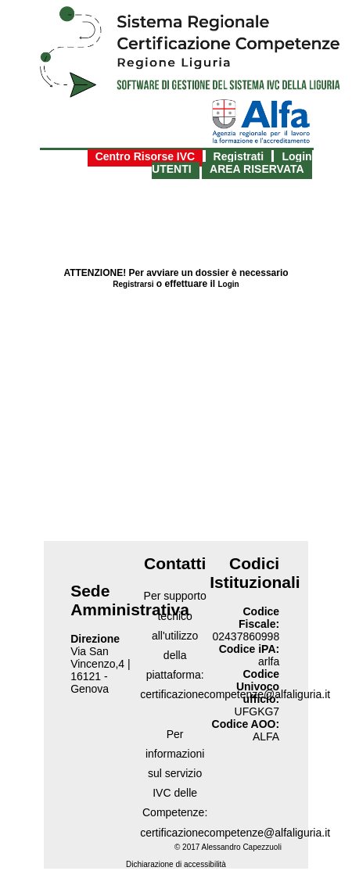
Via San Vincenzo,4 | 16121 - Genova (100, 670)
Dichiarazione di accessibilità (176, 864)
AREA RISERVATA (257, 169)
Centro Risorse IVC (145, 156)
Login (228, 284)
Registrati (239, 156)
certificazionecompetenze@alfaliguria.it (235, 832)
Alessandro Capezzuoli (242, 847)
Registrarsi (133, 284)
